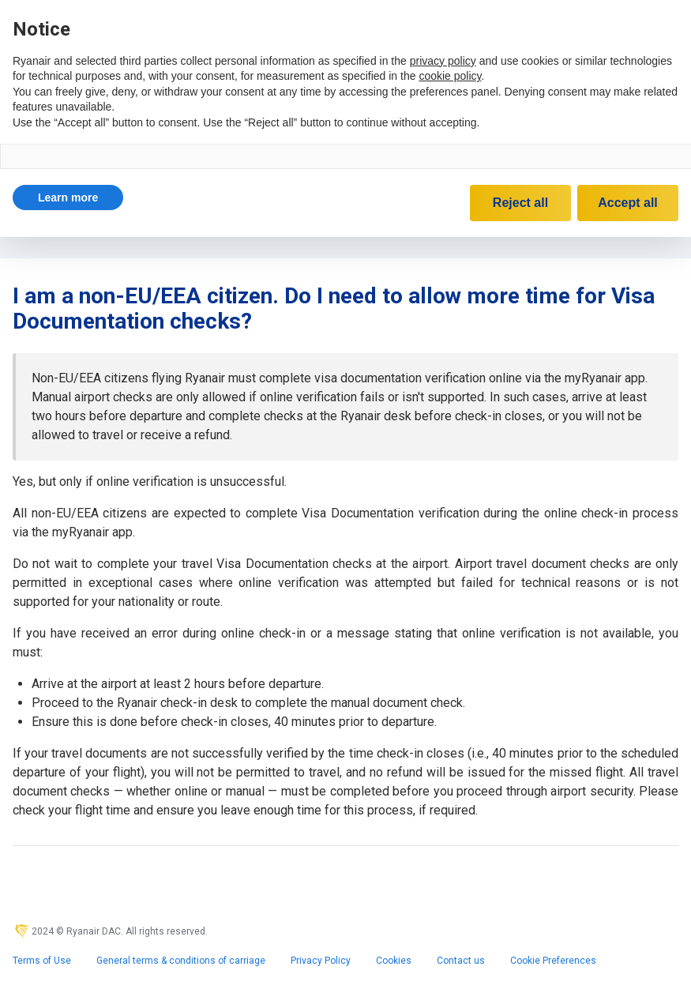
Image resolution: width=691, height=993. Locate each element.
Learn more (68, 197)
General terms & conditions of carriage (180, 960)
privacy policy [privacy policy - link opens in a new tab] (443, 61)
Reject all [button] (520, 202)
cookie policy (450, 76)
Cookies (393, 960)
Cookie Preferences (553, 960)
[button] (68, 197)
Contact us (461, 960)
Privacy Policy (321, 960)
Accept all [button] (628, 202)
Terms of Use (42, 960)
